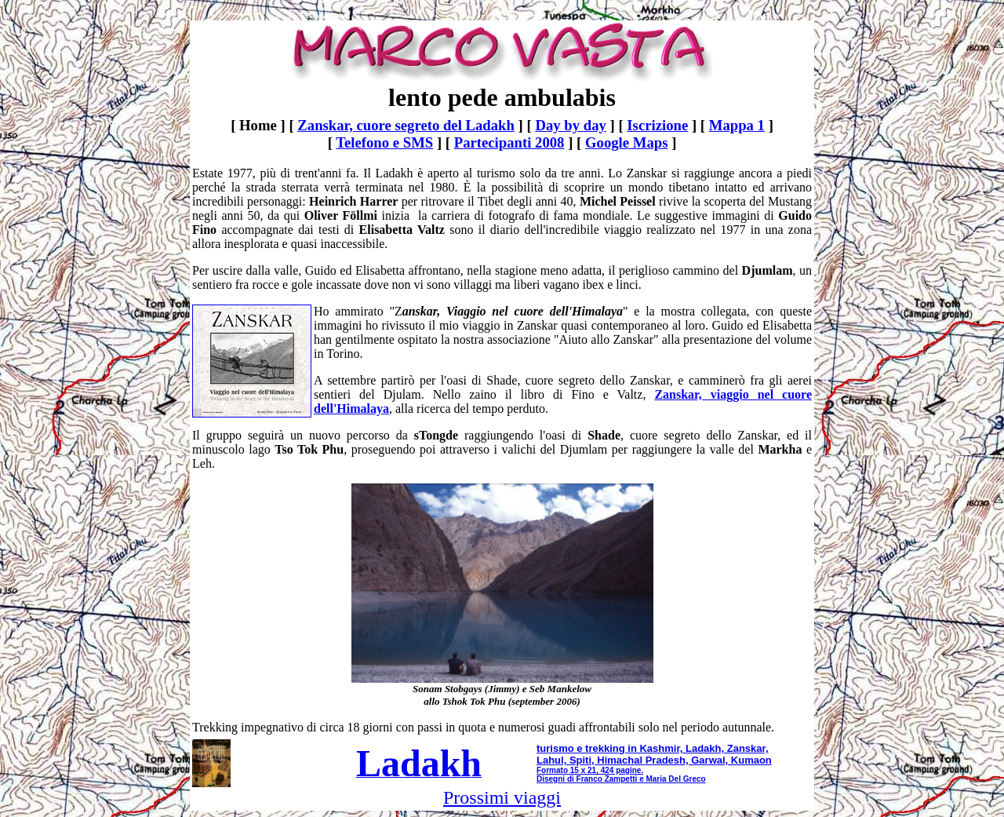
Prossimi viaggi (502, 797)
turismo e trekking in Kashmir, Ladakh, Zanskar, (653, 748)
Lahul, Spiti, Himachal (589, 760)
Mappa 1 (737, 125)
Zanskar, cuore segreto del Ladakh (406, 125)
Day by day (570, 125)
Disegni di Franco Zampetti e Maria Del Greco (621, 779)
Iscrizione (657, 125)
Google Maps (626, 142)
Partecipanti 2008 (509, 142)
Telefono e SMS (384, 142)
